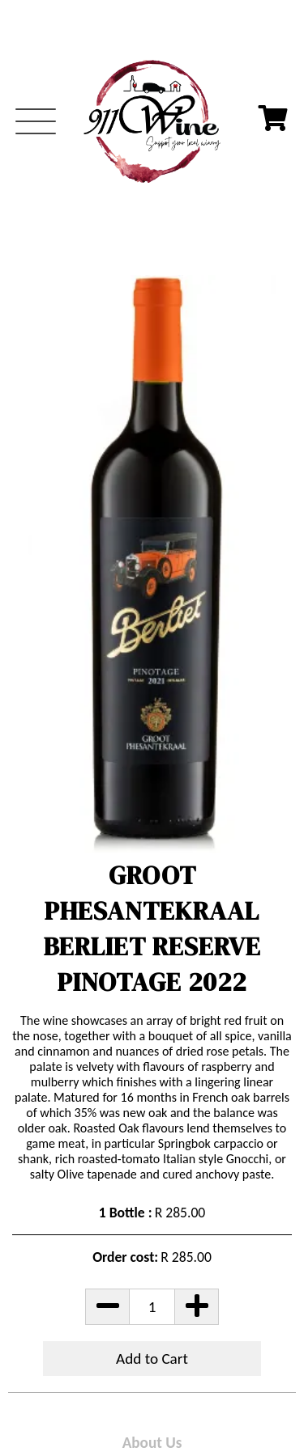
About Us (152, 1442)
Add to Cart (152, 1358)
